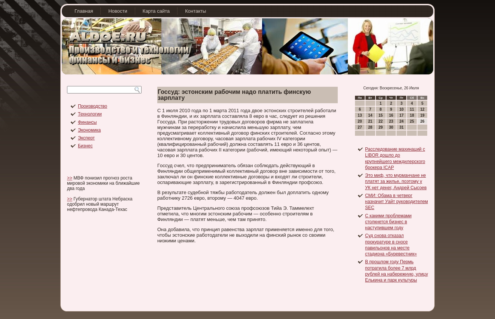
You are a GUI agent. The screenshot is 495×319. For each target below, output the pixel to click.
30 (391, 127)
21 (370, 121)
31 (402, 127)
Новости (117, 11)
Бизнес (85, 145)
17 (402, 115)
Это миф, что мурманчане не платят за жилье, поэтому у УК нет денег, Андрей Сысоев (395, 181)
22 (381, 121)
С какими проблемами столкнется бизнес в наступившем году (388, 222)
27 (360, 127)
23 (391, 121)
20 (360, 121)
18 (412, 115)
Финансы (87, 122)
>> (69, 178)
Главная (84, 11)
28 (370, 127)
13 (360, 115)
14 (370, 115)
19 (422, 115)
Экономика (89, 130)
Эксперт (86, 138)
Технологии (90, 114)
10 (402, 109)
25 (412, 121)
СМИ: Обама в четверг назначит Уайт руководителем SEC (396, 202)
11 (412, 109)
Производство (92, 106)
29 (381, 127)
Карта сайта (156, 11)
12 (422, 109)
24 (402, 121)
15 (381, 115)
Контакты (195, 11)
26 (422, 121)
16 (391, 115)
